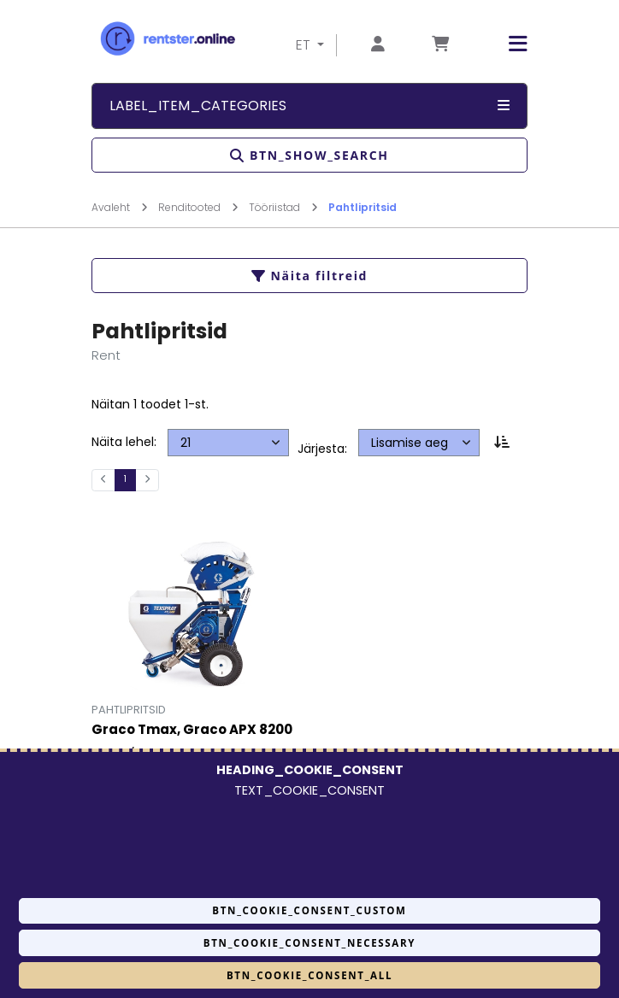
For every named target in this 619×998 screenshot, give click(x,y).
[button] (505, 44)
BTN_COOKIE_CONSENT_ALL (309, 975)
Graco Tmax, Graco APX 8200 (191, 730)
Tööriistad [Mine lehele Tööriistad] (283, 207)
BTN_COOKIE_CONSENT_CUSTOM (309, 910)
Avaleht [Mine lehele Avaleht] (119, 207)
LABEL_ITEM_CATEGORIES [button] (309, 105)
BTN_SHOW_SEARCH (309, 155)
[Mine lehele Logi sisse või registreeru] (378, 44)
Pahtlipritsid (362, 207)
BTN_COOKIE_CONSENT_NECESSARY (309, 942)
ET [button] (305, 45)
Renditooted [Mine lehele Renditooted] (198, 207)
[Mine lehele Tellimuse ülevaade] (440, 44)
